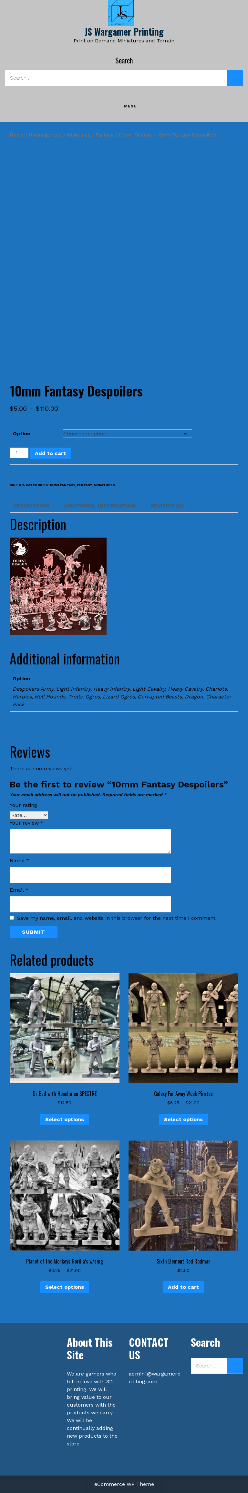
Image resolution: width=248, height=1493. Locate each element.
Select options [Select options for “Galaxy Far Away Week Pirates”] (183, 1119)
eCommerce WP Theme (124, 1484)
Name (19, 860)
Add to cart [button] (183, 1287)
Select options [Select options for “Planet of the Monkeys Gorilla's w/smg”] (64, 1287)
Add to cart (50, 453)
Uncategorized (45, 135)
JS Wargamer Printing (124, 31)
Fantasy (104, 135)
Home (17, 135)
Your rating (23, 805)
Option (21, 433)
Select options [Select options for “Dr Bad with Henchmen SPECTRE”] (64, 1119)
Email (19, 890)
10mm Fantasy (135, 135)
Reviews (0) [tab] (167, 506)
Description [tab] (31, 506)
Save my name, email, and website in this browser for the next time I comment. (117, 918)
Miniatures (78, 135)
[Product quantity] (19, 453)
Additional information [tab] (99, 506)
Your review (26, 823)
